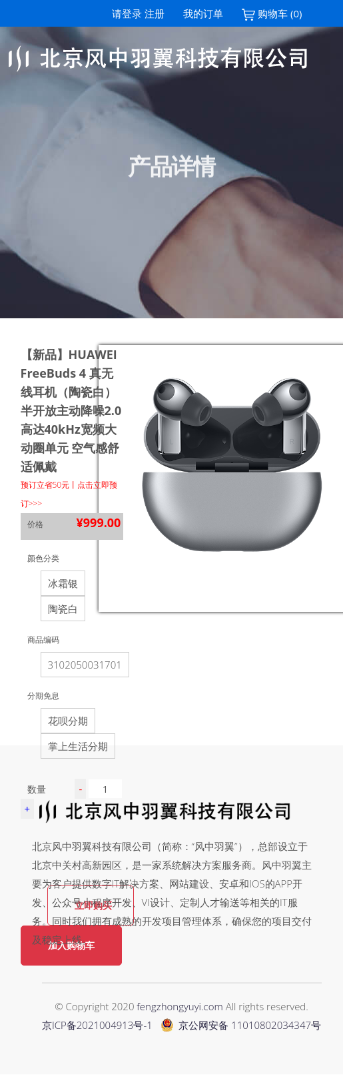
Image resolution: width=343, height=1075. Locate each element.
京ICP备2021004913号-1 (97, 1025)
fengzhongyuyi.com (179, 1006)
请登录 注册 (138, 13)
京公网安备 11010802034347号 (241, 1025)
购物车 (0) (272, 13)
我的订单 (203, 13)
